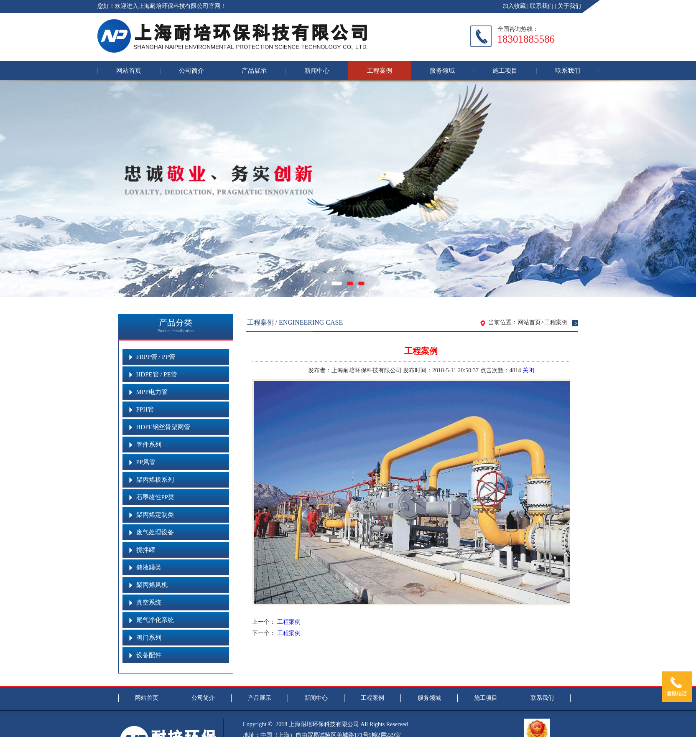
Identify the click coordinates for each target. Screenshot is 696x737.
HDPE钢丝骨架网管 (163, 427)
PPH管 (145, 409)
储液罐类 (148, 567)
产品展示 (254, 70)
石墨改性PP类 (155, 497)
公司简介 (191, 70)
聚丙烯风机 (152, 585)
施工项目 (505, 70)
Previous (7, 193)
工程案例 (379, 70)
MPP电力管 (152, 392)
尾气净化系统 (155, 620)
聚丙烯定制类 (155, 514)
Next (688, 193)
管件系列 (148, 444)
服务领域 (442, 70)
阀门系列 (148, 637)
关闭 (528, 370)
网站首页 (128, 70)
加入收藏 (514, 6)
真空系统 (148, 602)
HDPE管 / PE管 (156, 374)
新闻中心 (316, 70)
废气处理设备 (155, 532)
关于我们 (569, 6)
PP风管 (146, 462)
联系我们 (541, 6)
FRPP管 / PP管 (155, 356)
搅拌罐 (145, 549)
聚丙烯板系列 (155, 479)
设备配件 (148, 655)
